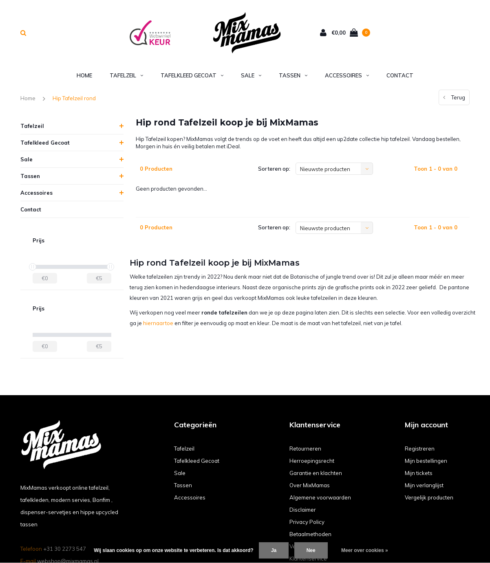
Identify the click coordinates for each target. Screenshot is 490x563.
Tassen (293, 75)
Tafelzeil (126, 75)
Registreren (420, 448)
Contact (399, 75)
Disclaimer (302, 509)
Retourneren (305, 448)
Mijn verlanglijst (424, 485)
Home (84, 75)
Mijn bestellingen (426, 460)
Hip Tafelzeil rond (74, 98)
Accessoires (347, 75)
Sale (251, 75)
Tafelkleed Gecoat (192, 75)
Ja (273, 550)
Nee (311, 550)
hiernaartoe (158, 323)
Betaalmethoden (310, 534)
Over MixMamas (309, 485)
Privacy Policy (306, 522)
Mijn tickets (419, 473)
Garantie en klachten (315, 473)
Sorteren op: (274, 168)
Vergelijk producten (429, 497)
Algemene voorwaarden (320, 497)
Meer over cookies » (364, 550)
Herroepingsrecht (311, 460)
